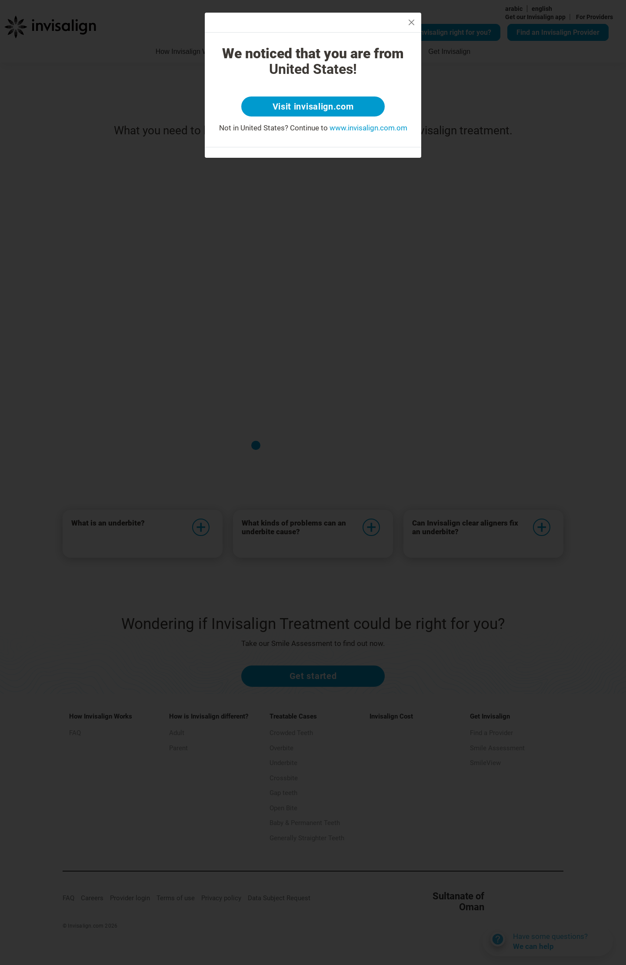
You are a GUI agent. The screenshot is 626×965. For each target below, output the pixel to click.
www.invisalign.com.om (368, 127)
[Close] (411, 22)
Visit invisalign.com (313, 106)
